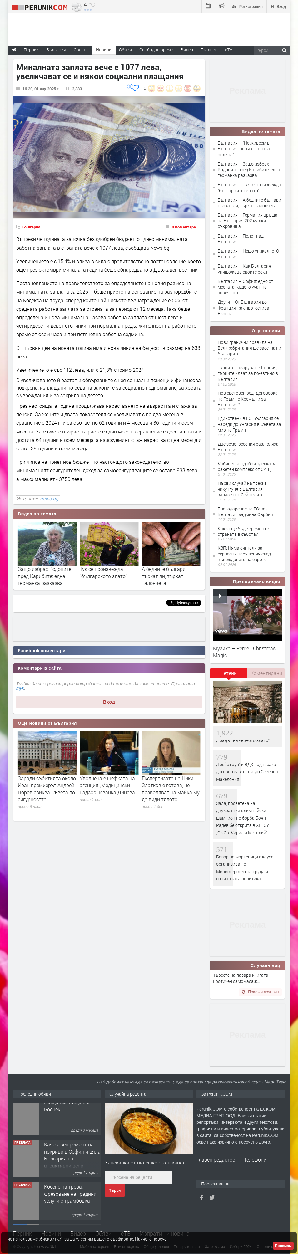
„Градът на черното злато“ (243, 740)
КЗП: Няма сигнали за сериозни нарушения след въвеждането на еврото (244, 553)
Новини (104, 50)
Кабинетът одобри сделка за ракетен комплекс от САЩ (247, 466)
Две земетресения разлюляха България (248, 447)
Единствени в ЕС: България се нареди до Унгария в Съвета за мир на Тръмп (249, 424)
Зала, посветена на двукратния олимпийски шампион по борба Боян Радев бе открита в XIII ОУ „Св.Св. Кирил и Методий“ (242, 818)
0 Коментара (184, 227)
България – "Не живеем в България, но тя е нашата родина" (244, 148)
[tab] (228, 675)
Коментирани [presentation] (266, 673)
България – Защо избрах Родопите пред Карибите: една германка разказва (249, 169)
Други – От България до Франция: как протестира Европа (243, 307)
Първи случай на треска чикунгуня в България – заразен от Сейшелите (242, 488)
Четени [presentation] (228, 673)
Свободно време (156, 50)
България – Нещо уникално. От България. (249, 253)
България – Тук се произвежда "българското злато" (249, 187)
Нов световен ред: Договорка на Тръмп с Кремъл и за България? (248, 398)
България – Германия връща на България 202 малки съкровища (247, 220)
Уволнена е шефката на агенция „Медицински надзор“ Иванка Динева (169, 785)
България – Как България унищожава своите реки (244, 268)
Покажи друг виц (260, 991)
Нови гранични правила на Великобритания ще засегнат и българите (249, 347)
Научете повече (150, 1239)
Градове (209, 50)
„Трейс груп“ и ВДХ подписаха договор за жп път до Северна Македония (247, 771)
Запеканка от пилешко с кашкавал (145, 1162)
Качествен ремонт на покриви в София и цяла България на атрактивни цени (72, 1160)
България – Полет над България (241, 238)
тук (20, 688)
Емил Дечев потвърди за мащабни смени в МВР (47, 781)
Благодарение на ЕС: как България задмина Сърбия (245, 511)
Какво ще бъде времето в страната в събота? (243, 531)
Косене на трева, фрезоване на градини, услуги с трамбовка (70, 1199)
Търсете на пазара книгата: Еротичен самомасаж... (241, 978)
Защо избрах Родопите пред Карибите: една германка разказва (106, 576)
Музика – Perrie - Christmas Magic (244, 651)
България (31, 227)
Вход (109, 701)
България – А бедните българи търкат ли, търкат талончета (249, 202)
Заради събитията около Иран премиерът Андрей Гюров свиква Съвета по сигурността (109, 788)
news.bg (49, 498)
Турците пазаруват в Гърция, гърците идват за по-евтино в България (248, 373)
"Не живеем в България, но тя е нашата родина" (45, 572)
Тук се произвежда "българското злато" (165, 572)
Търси (115, 1190)
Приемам (283, 1246)
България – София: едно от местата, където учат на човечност (245, 286)
